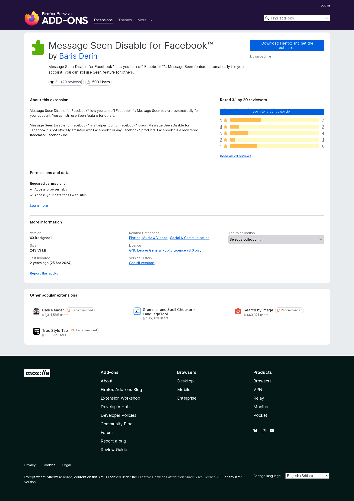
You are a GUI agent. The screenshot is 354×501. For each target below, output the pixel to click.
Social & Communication (189, 238)
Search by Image (258, 310)
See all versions (142, 263)
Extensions (103, 20)
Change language (267, 476)
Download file (260, 56)
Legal (66, 465)
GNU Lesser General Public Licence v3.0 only (165, 250)
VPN (257, 389)
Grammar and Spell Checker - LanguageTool (169, 311)
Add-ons (109, 372)
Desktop (185, 380)
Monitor (261, 406)
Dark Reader (53, 310)
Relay (258, 398)
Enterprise (186, 398)
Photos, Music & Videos (148, 238)
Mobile (183, 389)
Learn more (39, 205)
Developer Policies (118, 415)
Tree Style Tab (55, 330)
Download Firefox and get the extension (287, 45)
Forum (107, 432)
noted (67, 477)
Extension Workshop (120, 398)
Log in (325, 5)
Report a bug (113, 441)
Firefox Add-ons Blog (121, 389)
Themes (125, 20)
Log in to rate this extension (272, 111)
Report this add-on (45, 273)
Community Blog (117, 423)
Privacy (30, 465)
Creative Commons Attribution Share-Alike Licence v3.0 (180, 477)
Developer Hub (115, 406)
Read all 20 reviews (236, 156)
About (107, 380)
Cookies (49, 465)
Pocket (260, 415)
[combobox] (297, 18)
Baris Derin (78, 56)
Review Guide (114, 449)
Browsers (262, 380)
